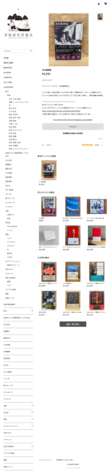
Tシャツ (10, 230)
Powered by (73, 468)
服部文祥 (8, 169)
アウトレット (9, 273)
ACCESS (7, 73)
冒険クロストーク (13, 265)
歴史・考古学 (13, 114)
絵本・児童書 (13, 146)
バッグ (9, 238)
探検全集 (8, 181)
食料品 (9, 253)
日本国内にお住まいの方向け (73, 133)
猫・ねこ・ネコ (10, 198)
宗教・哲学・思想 (14, 118)
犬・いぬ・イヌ (10, 202)
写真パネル (9, 269)
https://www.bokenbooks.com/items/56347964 (61, 111)
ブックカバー (11, 242)
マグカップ (11, 246)
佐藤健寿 (8, 177)
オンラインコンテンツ (12, 261)
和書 (8, 95)
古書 (7, 211)
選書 (7, 294)
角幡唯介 (8, 164)
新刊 (7, 91)
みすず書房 (9, 190)
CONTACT (8, 77)
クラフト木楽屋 (10, 289)
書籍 (8, 281)
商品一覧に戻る (72, 324)
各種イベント (9, 298)
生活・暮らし (13, 139)
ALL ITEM (8, 82)
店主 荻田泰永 (10, 278)
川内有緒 (8, 173)
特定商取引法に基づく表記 (64, 460)
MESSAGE (8, 68)
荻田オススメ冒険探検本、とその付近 (17, 318)
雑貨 (7, 234)
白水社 (7, 186)
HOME (6, 58)
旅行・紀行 (12, 108)
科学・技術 (12, 133)
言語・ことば (13, 124)
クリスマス (9, 207)
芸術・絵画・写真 (14, 142)
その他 (9, 257)
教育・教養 (12, 136)
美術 (8, 218)
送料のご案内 (8, 63)
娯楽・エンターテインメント (18, 149)
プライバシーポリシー (46, 460)
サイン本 (8, 194)
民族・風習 (12, 121)
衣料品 (7, 223)
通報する (101, 139)
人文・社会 (12, 111)
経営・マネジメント (15, 130)
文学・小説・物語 (14, 99)
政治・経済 (12, 127)
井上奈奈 (8, 160)
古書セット (11, 215)
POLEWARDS (12, 226)
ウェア (9, 285)
